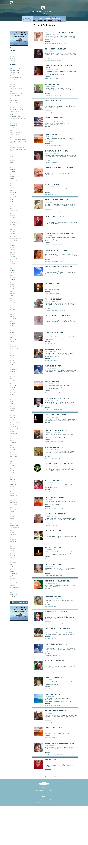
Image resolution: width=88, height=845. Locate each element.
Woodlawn (13, 591)
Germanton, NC (14, 327)
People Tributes (35, 2)
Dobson (12, 279)
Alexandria (12, 160)
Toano (12, 564)
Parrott (12, 452)
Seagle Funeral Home (15, 134)
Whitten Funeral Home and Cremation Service (18, 150)
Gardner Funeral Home (15, 91)
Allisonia (12, 164)
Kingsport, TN (13, 380)
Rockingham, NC (14, 498)
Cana (11, 227)
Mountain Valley (14, 428)
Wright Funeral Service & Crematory (18, 152)
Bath (11, 185)
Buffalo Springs (14, 219)
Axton (12, 178)
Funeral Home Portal (44, 826)
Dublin (12, 284)
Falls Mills (12, 302)
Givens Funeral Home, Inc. (16, 93)
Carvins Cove (13, 229)
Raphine (12, 474)
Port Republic (13, 467)
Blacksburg (13, 196)
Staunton (12, 546)
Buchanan (12, 215)
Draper (12, 281)
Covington (13, 263)
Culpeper (12, 270)
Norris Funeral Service (15, 125)
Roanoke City (13, 495)
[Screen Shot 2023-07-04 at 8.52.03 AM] (19, 38)
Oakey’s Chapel (14, 127)
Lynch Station (13, 396)
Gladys (12, 334)
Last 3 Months (13, 60)
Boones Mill (13, 208)
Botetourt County (14, 210)
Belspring (12, 190)
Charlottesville (13, 240)
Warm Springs (13, 573)
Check (12, 243)
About (51, 2)
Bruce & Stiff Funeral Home (16, 68)
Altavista (12, 165)
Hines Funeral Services (15, 97)
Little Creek (13, 390)
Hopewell (12, 367)
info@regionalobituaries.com (48, 829)
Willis (11, 583)
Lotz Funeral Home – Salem (16, 109)
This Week (12, 54)
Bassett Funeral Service (15, 77)
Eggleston (13, 293)
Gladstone (12, 332)
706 (57, 815)
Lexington (12, 389)
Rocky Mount (13, 502)
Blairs (11, 199)
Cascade (12, 231)
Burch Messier (13, 84)
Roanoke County (14, 497)
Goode (12, 343)
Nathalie (12, 431)
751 (63, 815)
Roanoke (12, 493)
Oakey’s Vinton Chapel (15, 128)
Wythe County (13, 594)
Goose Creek (13, 346)
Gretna (12, 350)
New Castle (13, 435)
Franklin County (14, 318)
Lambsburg (13, 383)
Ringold (12, 490)
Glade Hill (12, 330)
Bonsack (12, 206)
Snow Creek (13, 530)
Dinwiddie (12, 277)
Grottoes (12, 351)
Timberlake (13, 562)
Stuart (12, 550)
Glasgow (12, 335)
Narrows (12, 429)
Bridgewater (13, 212)
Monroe (12, 421)
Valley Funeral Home (15, 144)
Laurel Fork (13, 385)
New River (12, 436)
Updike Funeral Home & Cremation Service (18, 142)
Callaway (12, 226)
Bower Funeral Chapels (15, 82)
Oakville (12, 447)
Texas (11, 559)
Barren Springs (13, 180)
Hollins (12, 364)
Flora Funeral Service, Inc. (16, 90)
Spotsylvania (13, 539)
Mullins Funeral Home (15, 121)
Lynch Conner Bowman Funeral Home (19, 113)
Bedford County (14, 188)
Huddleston (13, 373)
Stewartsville (13, 548)
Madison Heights (14, 399)
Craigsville (12, 265)
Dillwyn (12, 275)
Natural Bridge (13, 433)
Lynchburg (13, 397)
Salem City (13, 509)
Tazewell (12, 555)
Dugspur (12, 288)
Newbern (12, 438)
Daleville (12, 272)
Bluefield (12, 204)
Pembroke (13, 459)
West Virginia (13, 576)
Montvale (12, 424)
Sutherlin (12, 553)
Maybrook (12, 408)
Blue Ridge (13, 203)
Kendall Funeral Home (15, 104)
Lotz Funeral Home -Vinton (16, 105)
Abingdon (12, 158)
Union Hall (12, 569)
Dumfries (12, 289)
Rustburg (12, 506)
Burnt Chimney (13, 222)
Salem (12, 507)
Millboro (12, 417)
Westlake (12, 578)
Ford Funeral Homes (15, 70)
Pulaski (12, 470)
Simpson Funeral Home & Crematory (18, 136)
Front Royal (13, 321)
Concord (12, 259)
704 (53, 815)
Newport (12, 440)
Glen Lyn (12, 337)
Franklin (12, 316)
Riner (11, 488)
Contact (57, 2)
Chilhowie (12, 245)
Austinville (12, 176)
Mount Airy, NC (13, 426)
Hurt (11, 374)
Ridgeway (12, 486)
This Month (13, 58)
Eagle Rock (13, 291)
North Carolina (13, 442)
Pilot (11, 463)
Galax (11, 325)
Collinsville (12, 256)
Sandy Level (13, 513)
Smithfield (12, 529)
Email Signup (64, 2)
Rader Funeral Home (15, 130)
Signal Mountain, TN (15, 525)
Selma (12, 516)
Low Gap (12, 392)
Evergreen (13, 297)
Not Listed (13, 153)
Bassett (12, 181)
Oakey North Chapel (15, 72)
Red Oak (12, 479)
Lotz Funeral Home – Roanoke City (18, 107)
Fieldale (12, 307)
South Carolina (13, 536)
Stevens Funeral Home (15, 137)
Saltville (12, 511)
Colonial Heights (14, 258)
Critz (11, 266)
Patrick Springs (13, 456)
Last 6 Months (13, 62)
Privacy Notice (39, 839)
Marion (12, 403)
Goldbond (12, 341)
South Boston (13, 534)
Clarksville (12, 249)
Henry (12, 357)
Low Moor (13, 394)
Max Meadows (13, 406)
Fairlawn (12, 300)
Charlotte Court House (15, 238)
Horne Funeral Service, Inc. (16, 98)
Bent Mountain (13, 192)
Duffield (12, 286)
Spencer (12, 537)
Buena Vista (13, 217)
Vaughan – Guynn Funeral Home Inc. (18, 145)
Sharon (12, 518)
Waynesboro (13, 575)
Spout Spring (13, 541)
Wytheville (12, 596)
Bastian (12, 183)
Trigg (11, 566)
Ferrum (12, 305)
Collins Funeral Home (15, 86)
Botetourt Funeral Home (16, 81)
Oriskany (12, 449)
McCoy (12, 410)
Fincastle (12, 309)
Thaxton (12, 560)
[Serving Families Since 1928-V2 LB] (44, 19)
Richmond (13, 484)
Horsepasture (13, 369)
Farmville (12, 304)
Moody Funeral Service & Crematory (18, 120)
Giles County (13, 328)
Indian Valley (13, 376)
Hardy (12, 353)
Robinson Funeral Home (16, 132)
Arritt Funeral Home (14, 75)
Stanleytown (13, 544)
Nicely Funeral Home (15, 123)
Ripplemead (13, 491)
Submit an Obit (73, 2)
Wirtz (11, 589)
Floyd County (13, 312)
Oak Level (12, 445)
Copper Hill (13, 261)
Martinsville (13, 405)
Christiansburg (13, 247)
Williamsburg (13, 582)
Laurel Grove (13, 387)
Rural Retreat (13, 504)
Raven (12, 475)
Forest (12, 314)
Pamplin (12, 451)
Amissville (12, 171)
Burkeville (12, 220)
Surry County (13, 552)
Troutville (12, 567)
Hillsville (12, 360)
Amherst (12, 169)
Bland (12, 201)
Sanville (12, 514)
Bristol (12, 213)
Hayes (12, 355)
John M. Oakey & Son (15, 102)
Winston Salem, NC (14, 587)
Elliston (12, 295)
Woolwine (12, 592)
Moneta (12, 419)
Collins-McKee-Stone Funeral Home (18, 118)
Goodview (12, 344)
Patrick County (13, 454)
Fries (11, 320)
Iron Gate (12, 378)
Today (12, 53)
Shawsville (12, 520)
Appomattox (13, 173)
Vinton (12, 571)
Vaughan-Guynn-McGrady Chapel (17, 147)
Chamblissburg (14, 236)
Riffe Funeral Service (15, 95)
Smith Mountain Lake (15, 527)
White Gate (13, 580)
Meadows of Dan (14, 412)
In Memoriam (13, 100)
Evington (12, 298)
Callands (12, 224)
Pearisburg (13, 458)
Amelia (12, 167)
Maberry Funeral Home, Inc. (16, 114)
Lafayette (12, 382)
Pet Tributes (44, 2)
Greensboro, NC (14, 348)
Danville (12, 274)
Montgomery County (15, 422)
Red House (13, 477)
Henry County (13, 358)
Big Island (12, 194)
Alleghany (12, 162)
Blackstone (13, 197)
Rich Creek (13, 482)
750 (61, 815)
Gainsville (12, 323)
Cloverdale (13, 254)
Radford (12, 472)
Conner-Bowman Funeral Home (17, 88)
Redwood (12, 481)
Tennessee (13, 557)
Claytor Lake (13, 251)
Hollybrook (13, 366)
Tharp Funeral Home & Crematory (17, 139)
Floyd (11, 311)
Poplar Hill (12, 465)
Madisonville (13, 401)
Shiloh (12, 521)
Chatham (12, 242)
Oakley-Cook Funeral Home (16, 74)
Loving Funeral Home (15, 111)
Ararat (11, 174)
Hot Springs (13, 371)
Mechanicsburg (14, 413)
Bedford (12, 187)
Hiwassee (12, 362)
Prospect (12, 468)
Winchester (13, 585)
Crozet (12, 268)
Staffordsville (13, 543)
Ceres (12, 235)
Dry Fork (12, 282)
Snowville (12, 532)
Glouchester (13, 339)
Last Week (13, 56)
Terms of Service (48, 839)
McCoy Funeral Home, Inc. (16, 116)
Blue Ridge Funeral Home (16, 79)
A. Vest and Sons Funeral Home (17, 67)
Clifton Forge (13, 252)
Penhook (12, 461)
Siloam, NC (13, 523)
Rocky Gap (13, 500)
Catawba (12, 233)
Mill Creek (12, 415)
